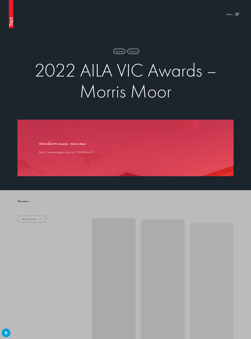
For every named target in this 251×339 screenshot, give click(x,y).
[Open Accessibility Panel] (6, 333)
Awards (119, 51)
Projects (133, 51)
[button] (232, 14)
